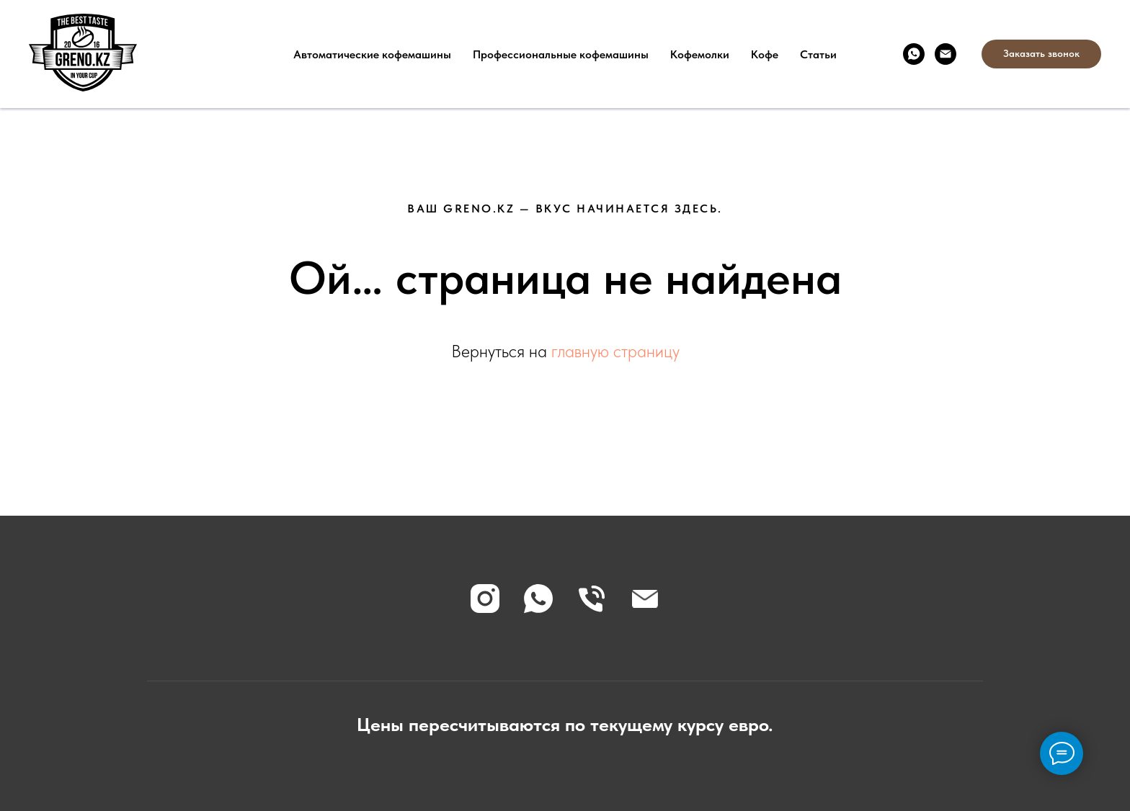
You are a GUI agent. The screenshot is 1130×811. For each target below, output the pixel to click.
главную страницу (615, 351)
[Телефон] (592, 599)
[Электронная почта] (945, 54)
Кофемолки (699, 54)
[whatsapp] (914, 54)
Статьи (818, 54)
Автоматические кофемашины (372, 54)
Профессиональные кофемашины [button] (561, 54)
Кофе (764, 54)
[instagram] (485, 599)
